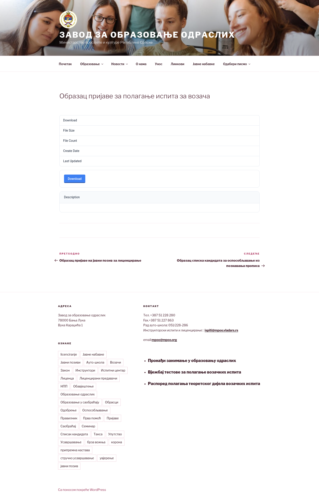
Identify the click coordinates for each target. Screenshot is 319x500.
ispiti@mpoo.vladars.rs (221, 330)
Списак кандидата (74, 434)
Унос (158, 64)
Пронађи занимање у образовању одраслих (192, 360)
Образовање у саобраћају (79, 402)
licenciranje (68, 354)
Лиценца (67, 378)
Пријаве (113, 418)
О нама (141, 64)
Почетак (65, 64)
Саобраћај (68, 426)
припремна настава (75, 450)
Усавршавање (71, 442)
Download (75, 179)
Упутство (115, 434)
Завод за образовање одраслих (147, 35)
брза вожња (96, 442)
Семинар (88, 426)
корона (116, 442)
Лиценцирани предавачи (98, 378)
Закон (65, 370)
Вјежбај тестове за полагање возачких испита (194, 372)
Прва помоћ (92, 418)
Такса (98, 434)
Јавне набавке (204, 64)
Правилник (68, 418)
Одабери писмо (237, 64)
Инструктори (85, 370)
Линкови (177, 64)
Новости (119, 64)
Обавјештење (83, 386)
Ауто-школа (95, 362)
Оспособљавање (95, 410)
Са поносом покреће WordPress (82, 490)
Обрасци (111, 402)
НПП (63, 386)
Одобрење (68, 410)
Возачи (115, 362)
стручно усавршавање (77, 458)
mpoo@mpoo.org (164, 340)
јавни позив (69, 466)
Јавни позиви (70, 362)
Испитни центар (113, 370)
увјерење (107, 458)
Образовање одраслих (77, 394)
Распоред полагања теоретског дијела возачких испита (204, 383)
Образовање (92, 64)
